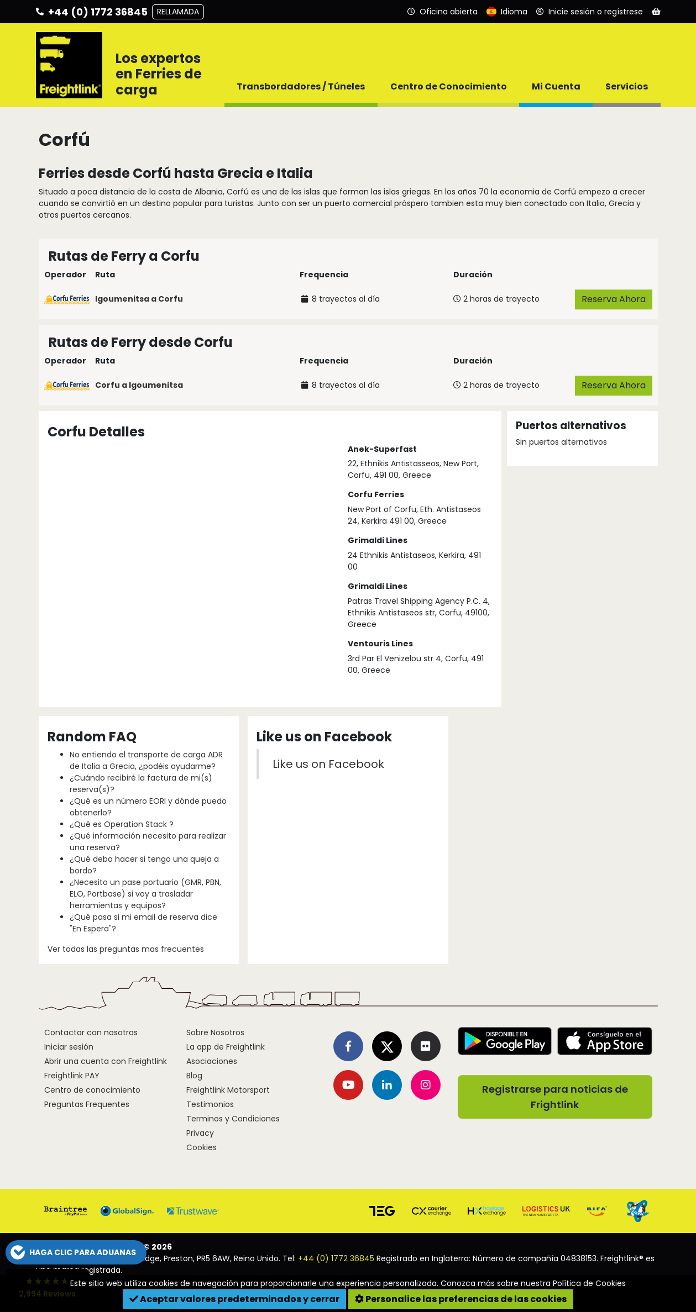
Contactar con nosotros (91, 1032)
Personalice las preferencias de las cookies (461, 1299)
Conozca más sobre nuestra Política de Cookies (533, 1283)
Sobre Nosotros (215, 1032)
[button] (76, 1252)
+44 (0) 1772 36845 (336, 1258)
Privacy (200, 1133)
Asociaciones (211, 1061)
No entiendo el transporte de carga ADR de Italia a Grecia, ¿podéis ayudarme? (146, 760)
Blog (194, 1075)
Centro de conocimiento (92, 1089)
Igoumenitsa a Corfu (139, 298)
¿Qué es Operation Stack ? (122, 824)
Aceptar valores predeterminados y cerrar (234, 1299)
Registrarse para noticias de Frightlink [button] (555, 1096)
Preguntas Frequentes (86, 1104)
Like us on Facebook (328, 764)
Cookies (201, 1147)
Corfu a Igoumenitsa (139, 385)
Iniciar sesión (68, 1046)
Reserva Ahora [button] (614, 299)
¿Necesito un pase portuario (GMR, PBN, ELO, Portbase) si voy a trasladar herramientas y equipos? (145, 894)
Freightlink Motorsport (228, 1089)
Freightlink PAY (72, 1075)
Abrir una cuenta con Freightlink (105, 1061)
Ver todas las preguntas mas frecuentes (126, 949)
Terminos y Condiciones (233, 1118)
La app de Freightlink (225, 1046)
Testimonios (210, 1104)
